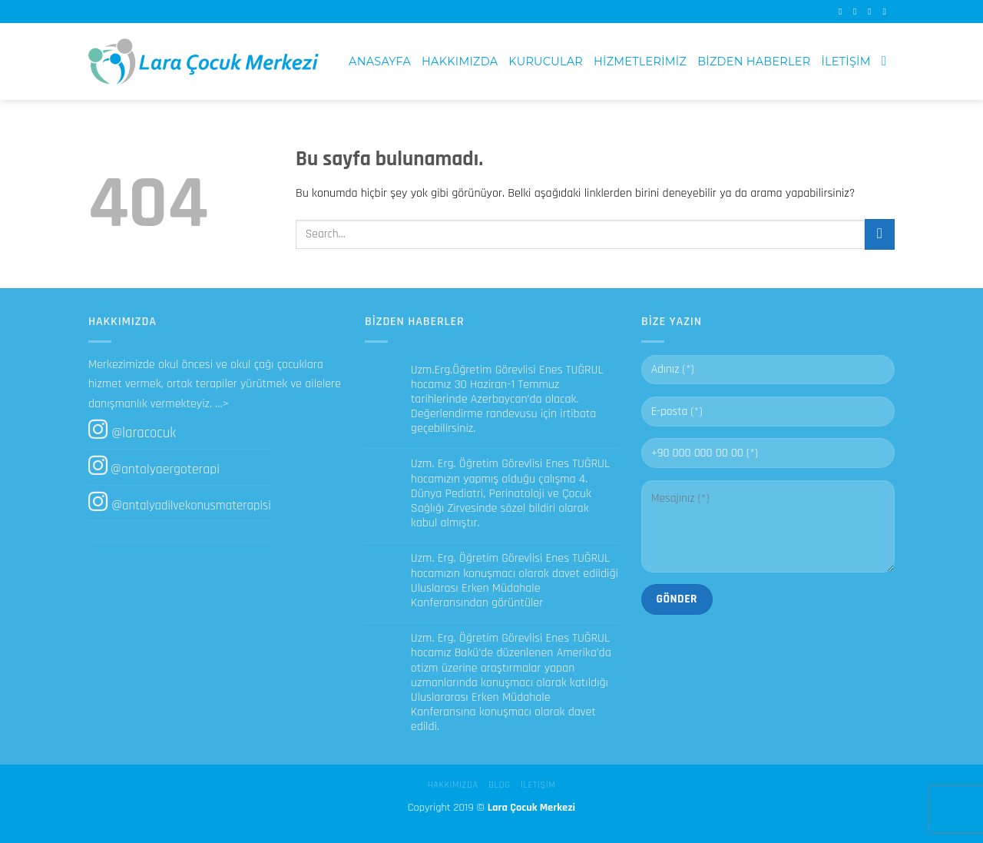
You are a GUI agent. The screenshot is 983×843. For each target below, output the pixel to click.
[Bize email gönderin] (872, 11)
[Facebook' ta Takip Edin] (843, 11)
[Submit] (880, 234)
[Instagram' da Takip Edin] (857, 11)
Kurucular (545, 61)
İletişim (845, 61)
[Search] (888, 62)
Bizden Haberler (753, 61)
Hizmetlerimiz (640, 61)
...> (222, 404)
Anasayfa (380, 61)
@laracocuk (143, 433)
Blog (499, 785)
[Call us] (887, 11)
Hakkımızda (460, 61)
